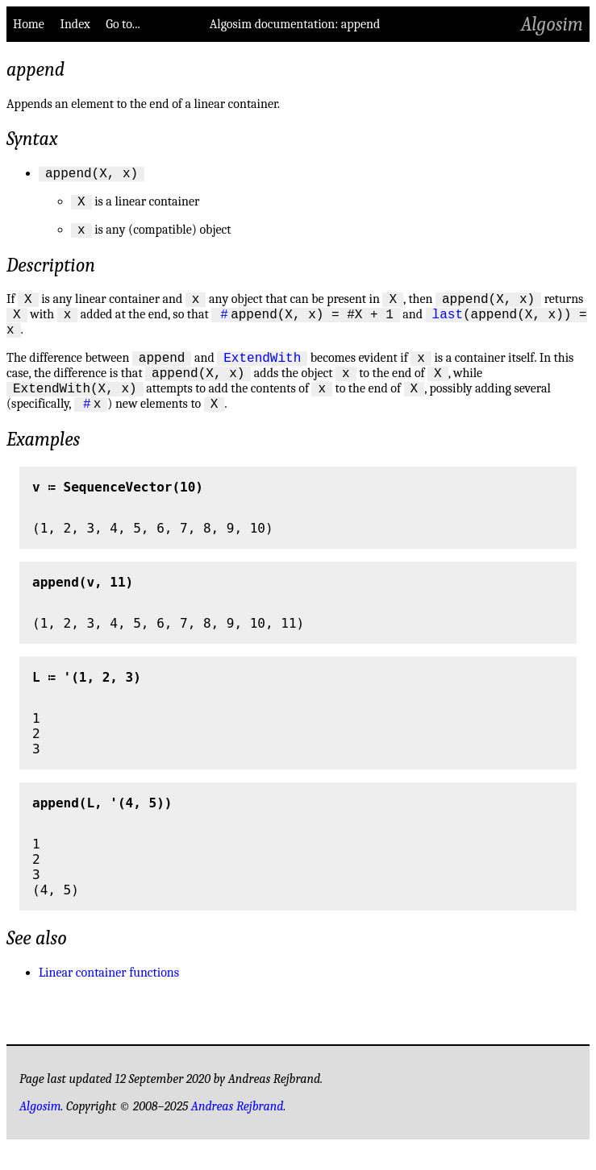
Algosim (552, 24)
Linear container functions (109, 997)
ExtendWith (262, 374)
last (447, 325)
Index (75, 24)
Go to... (123, 24)
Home (28, 24)
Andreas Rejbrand (237, 1130)
